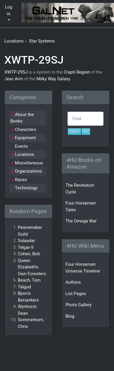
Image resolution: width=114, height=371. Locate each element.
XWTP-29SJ (34, 59)
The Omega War (81, 221)
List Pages (75, 293)
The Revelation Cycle (79, 189)
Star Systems (42, 41)
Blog (69, 316)
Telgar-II (26, 247)
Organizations (28, 171)
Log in (8, 10)
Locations (14, 41)
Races (21, 179)
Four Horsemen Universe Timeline (82, 268)
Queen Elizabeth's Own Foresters (32, 267)
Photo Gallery (78, 304)
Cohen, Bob (29, 253)
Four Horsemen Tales (80, 206)
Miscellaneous (29, 163)
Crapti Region (77, 72)
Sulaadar (26, 240)
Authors (73, 282)
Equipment (25, 137)
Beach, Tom (29, 280)
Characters (25, 129)
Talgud (24, 287)
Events (21, 146)
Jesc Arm (13, 78)
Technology (26, 187)
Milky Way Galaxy (53, 78)
